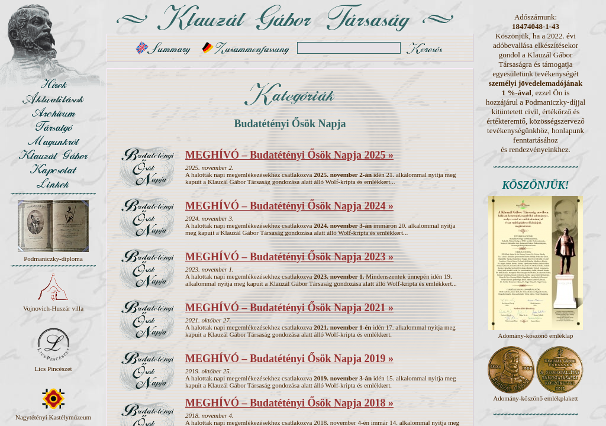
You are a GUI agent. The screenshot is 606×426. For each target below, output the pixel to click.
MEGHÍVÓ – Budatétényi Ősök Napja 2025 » (289, 155)
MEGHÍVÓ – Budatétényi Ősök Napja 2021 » (289, 308)
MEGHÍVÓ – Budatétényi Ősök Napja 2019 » (289, 358)
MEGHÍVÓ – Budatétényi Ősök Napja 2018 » (289, 403)
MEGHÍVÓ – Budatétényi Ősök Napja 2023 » (289, 257)
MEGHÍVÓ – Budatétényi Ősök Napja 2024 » (289, 206)
